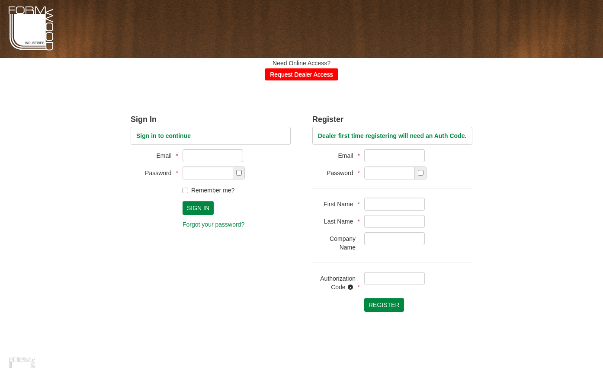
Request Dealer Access (301, 74)
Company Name (343, 243)
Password (159, 173)
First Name (340, 204)
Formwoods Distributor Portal (31, 49)
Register (384, 304)
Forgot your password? (213, 224)
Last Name (340, 221)
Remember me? (208, 190)
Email (165, 155)
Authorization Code (338, 283)
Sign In (198, 208)
